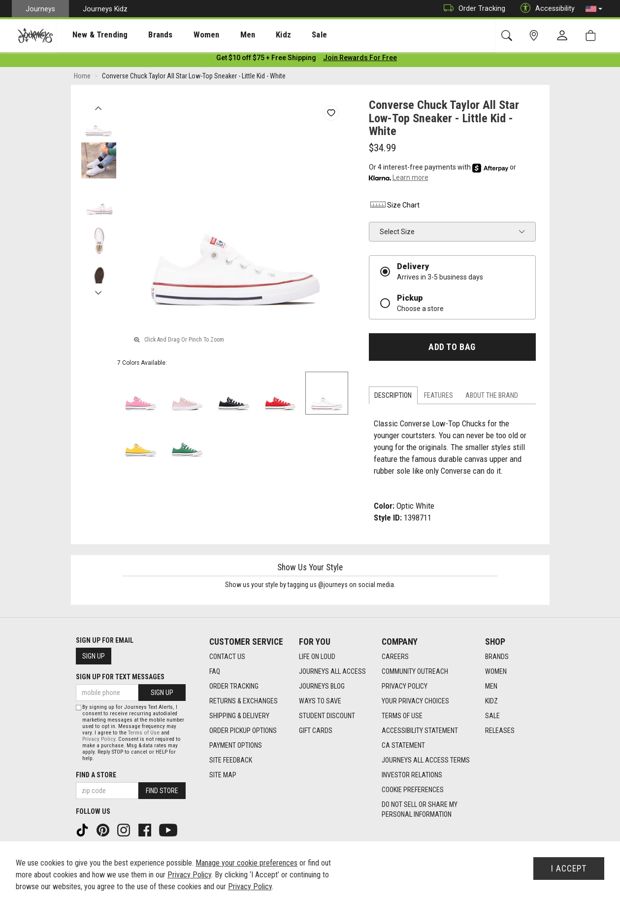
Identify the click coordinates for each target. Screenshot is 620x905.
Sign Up (93, 656)
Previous (99, 107)
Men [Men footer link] (491, 687)
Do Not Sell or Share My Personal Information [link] (419, 810)
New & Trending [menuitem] (91, 35)
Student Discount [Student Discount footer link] (327, 716)
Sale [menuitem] (284, 35)
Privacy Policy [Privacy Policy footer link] (404, 687)
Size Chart (394, 206)
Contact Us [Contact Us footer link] (227, 657)
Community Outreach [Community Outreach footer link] (415, 672)
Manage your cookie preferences (246, 863)
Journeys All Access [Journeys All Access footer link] (332, 672)
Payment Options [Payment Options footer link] (235, 746)
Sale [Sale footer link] (492, 716)
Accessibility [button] (545, 8)
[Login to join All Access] (266, 59)
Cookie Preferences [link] (413, 790)
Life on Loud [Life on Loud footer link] (317, 657)
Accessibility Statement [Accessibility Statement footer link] (420, 731)
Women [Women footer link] (496, 672)
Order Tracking (472, 8)
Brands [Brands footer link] (497, 657)
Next (99, 292)
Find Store (162, 791)
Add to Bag (451, 348)
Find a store (96, 775)
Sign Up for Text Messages (120, 677)
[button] (594, 9)
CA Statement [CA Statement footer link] (403, 746)
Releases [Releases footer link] (500, 731)
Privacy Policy (98, 739)
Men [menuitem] (221, 35)
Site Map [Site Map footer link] (222, 775)
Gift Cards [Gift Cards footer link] (315, 731)
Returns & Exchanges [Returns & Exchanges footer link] (243, 701)
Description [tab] (393, 397)
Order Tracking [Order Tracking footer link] (234, 687)
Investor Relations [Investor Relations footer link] (412, 775)
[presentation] (91, 35)
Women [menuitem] (185, 35)
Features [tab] (438, 397)
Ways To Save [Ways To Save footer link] (320, 701)
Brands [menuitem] (145, 35)
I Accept (569, 868)
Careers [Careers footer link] (395, 657)
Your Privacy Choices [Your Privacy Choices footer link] (415, 701)
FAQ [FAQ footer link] (214, 672)
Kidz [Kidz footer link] (491, 701)
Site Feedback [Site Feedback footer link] (230, 761)
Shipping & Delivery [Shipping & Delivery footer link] (239, 716)
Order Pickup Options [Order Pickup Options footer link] (243, 731)
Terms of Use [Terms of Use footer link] (402, 716)
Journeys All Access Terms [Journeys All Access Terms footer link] (426, 761)
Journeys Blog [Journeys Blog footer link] (322, 687)
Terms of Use (144, 733)
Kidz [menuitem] (253, 35)
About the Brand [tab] (491, 397)
